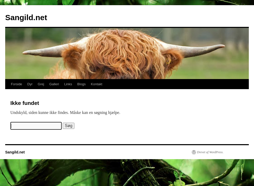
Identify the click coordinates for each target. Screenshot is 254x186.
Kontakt (96, 84)
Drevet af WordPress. (210, 152)
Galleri (54, 84)
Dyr (29, 84)
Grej (41, 84)
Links (68, 84)
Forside (16, 84)
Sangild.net (26, 17)
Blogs (81, 84)
